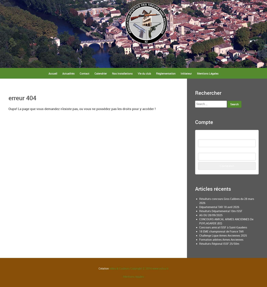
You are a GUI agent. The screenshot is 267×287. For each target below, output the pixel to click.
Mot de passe (206, 150)
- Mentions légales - (133, 277)
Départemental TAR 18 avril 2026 (219, 207)
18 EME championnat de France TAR (221, 231)
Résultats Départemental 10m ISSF (220, 211)
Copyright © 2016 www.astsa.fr (149, 268)
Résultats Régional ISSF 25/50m (219, 244)
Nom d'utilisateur (208, 137)
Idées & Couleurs (119, 268)
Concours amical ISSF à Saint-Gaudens (223, 227)
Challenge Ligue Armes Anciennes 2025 (223, 235)
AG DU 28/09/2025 (211, 215)
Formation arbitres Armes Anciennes (221, 239)
